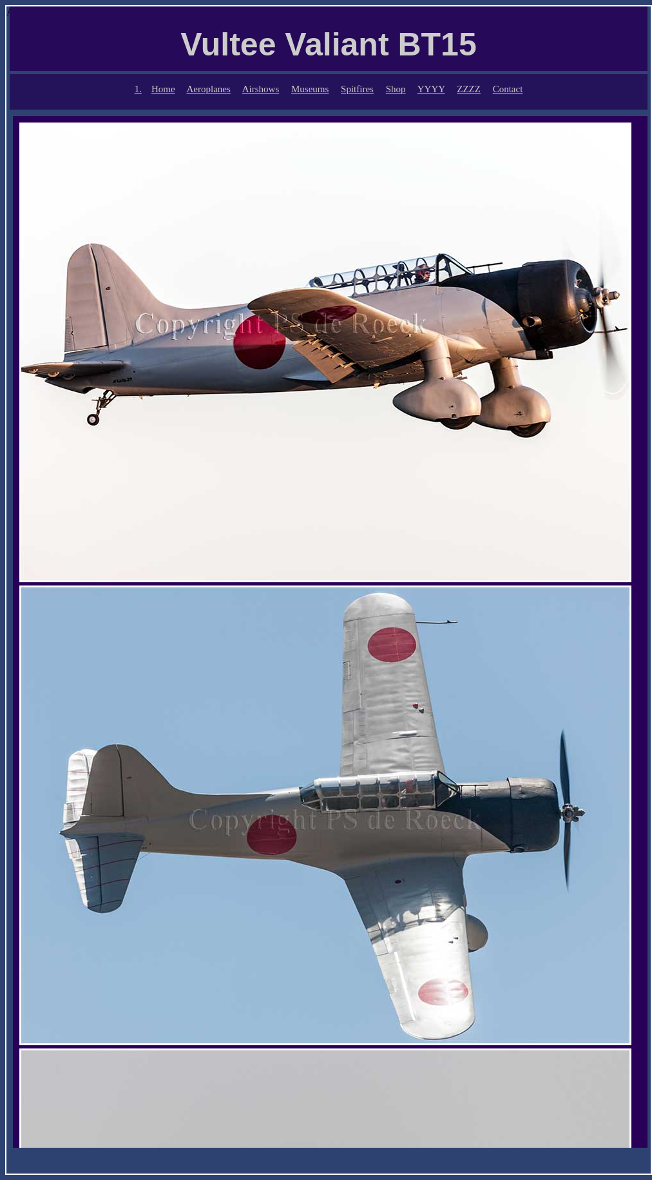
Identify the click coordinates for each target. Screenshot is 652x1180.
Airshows (261, 89)
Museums (310, 89)
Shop (396, 89)
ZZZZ (469, 89)
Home (163, 89)
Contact (508, 89)
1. (138, 89)
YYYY (431, 89)
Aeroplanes (209, 89)
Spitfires (357, 89)
